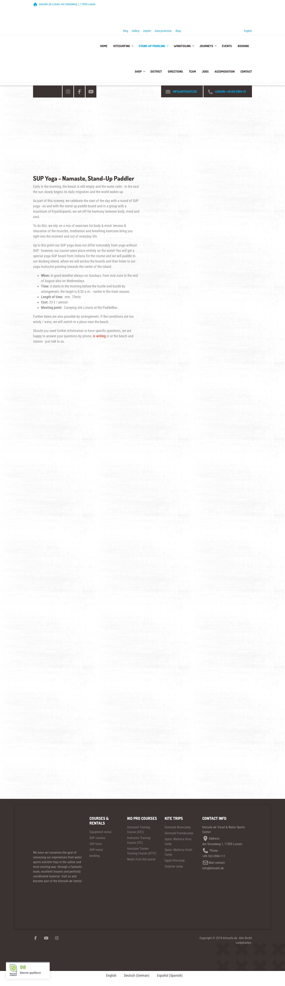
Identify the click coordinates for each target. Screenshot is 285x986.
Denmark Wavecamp (178, 827)
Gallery (135, 30)
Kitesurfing (121, 46)
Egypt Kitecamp (175, 860)
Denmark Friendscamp (179, 833)
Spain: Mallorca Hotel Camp (178, 852)
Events (227, 46)
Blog (125, 30)
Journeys (206, 46)
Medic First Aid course (141, 859)
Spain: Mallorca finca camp (178, 841)
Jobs (205, 71)
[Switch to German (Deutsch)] (134, 975)
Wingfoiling (182, 46)
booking (94, 856)
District (156, 71)
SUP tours (95, 844)
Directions (175, 71)
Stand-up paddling (152, 46)
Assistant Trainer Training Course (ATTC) (141, 851)
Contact (246, 71)
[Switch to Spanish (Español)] (168, 975)
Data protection (163, 30)
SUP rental (96, 850)
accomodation (225, 71)
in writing (99, 336)
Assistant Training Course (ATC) (138, 829)
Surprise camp (174, 866)
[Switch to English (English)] (109, 975)
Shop (178, 30)
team (192, 71)
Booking (243, 46)
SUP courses (97, 838)
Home (103, 46)
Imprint (147, 30)
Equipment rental (100, 832)
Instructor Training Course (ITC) (138, 840)
